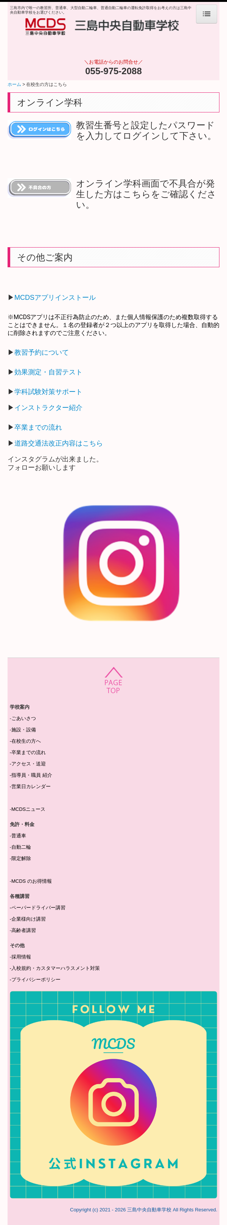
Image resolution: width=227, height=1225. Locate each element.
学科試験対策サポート (48, 392)
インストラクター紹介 (48, 407)
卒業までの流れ (38, 427)
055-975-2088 (113, 71)
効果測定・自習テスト (48, 372)
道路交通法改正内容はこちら (58, 443)
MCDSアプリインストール (55, 297)
